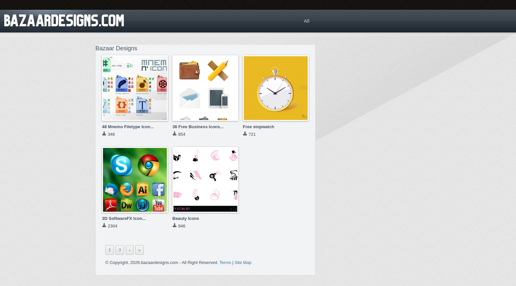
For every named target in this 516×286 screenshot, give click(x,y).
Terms (225, 262)
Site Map (243, 262)
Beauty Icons (185, 218)
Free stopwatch (258, 126)
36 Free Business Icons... (197, 126)
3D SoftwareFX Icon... (124, 218)
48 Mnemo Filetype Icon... (128, 126)
